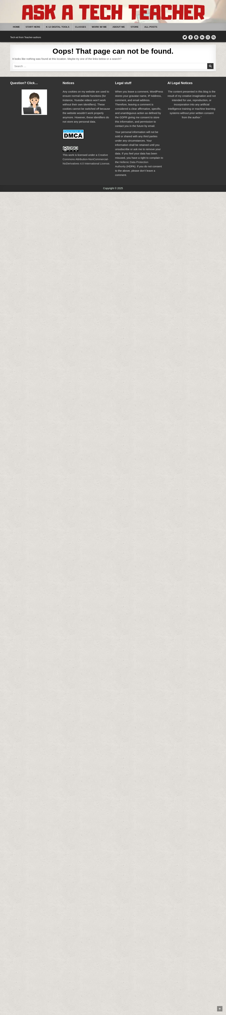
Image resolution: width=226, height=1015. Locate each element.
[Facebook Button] (190, 37)
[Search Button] (213, 37)
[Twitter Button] (185, 37)
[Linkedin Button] (202, 37)
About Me (118, 27)
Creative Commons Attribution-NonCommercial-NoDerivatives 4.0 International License (86, 159)
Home (16, 27)
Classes (80, 27)
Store (135, 27)
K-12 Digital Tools (57, 27)
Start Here (33, 27)
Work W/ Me (99, 27)
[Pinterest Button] (196, 37)
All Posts (150, 27)
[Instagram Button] (208, 37)
